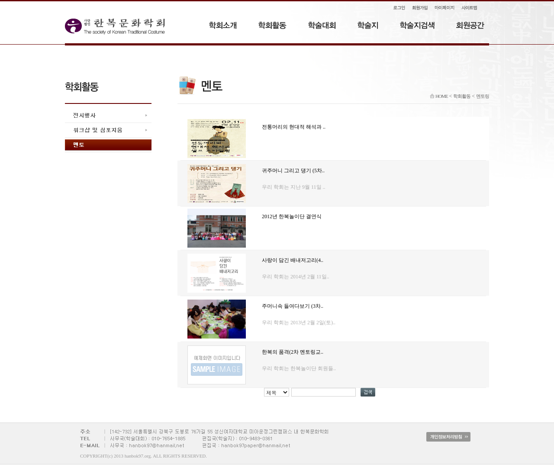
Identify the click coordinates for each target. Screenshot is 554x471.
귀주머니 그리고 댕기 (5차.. (293, 171)
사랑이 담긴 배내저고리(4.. (292, 260)
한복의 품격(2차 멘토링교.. (292, 352)
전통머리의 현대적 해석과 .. (293, 127)
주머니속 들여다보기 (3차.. (292, 306)
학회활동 (461, 96)
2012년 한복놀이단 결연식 (292, 216)
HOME (439, 96)
